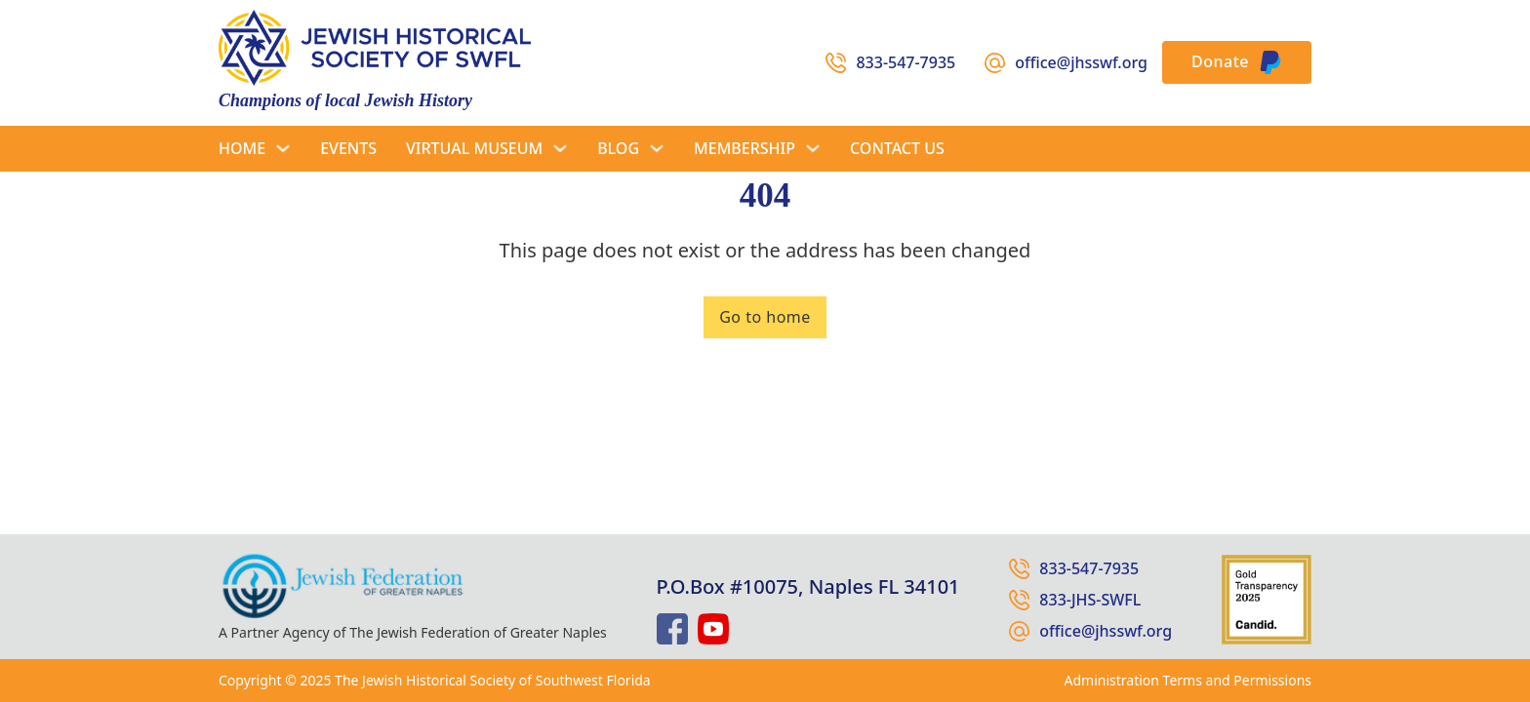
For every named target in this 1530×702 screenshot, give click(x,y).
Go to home (765, 317)
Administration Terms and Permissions (1188, 680)
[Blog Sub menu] (656, 148)
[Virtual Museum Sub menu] (560, 148)
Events (348, 148)
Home (242, 148)
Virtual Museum (474, 148)
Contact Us (897, 148)
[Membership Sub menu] (813, 148)
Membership (744, 148)
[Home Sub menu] (283, 148)
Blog (618, 148)
